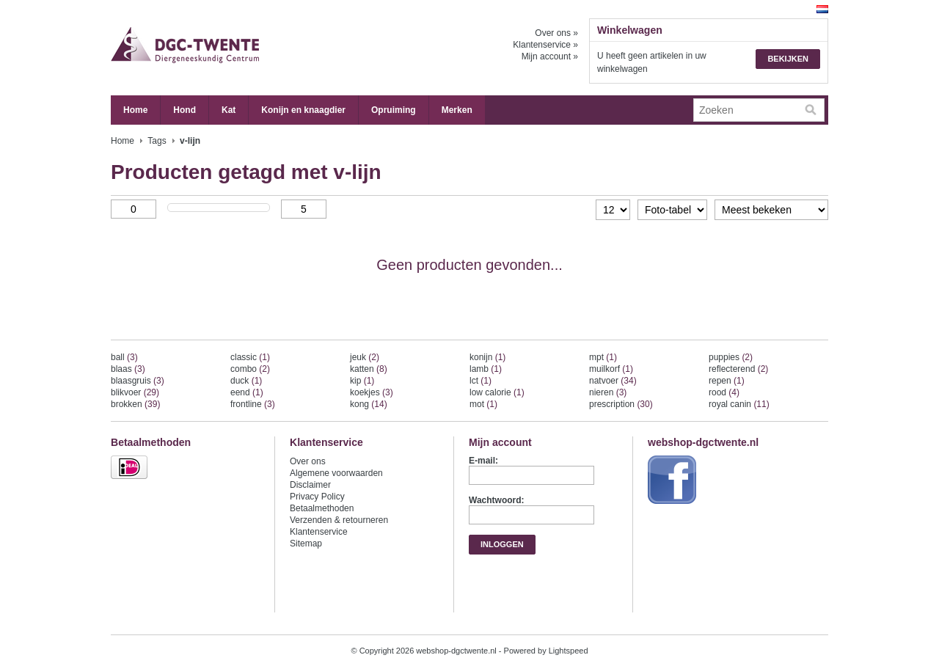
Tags (156, 141)
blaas (128, 369)
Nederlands (822, 9)
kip (362, 381)
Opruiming (393, 110)
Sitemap (306, 543)
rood (724, 392)
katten (368, 369)
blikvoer (135, 392)
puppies (731, 357)
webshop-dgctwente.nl (257, 47)
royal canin (739, 404)
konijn (487, 357)
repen (727, 381)
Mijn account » (550, 56)
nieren (607, 392)
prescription (621, 404)
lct (481, 381)
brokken (135, 404)
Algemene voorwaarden (336, 473)
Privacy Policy (317, 496)
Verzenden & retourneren (339, 520)
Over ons (308, 461)
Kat (228, 110)
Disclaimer (310, 485)
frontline (252, 404)
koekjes (371, 392)
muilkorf (611, 369)
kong (368, 404)
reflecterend (738, 369)
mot (483, 404)
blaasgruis (137, 381)
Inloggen (502, 544)
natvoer (613, 381)
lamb (486, 369)
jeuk (364, 357)
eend (246, 392)
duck (246, 381)
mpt (603, 357)
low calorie (497, 392)
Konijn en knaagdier (303, 110)
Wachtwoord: (497, 500)
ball (124, 357)
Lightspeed (568, 650)
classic (250, 357)
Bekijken (787, 58)
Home (135, 110)
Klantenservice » (545, 45)
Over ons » (556, 33)
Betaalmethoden (322, 508)
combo (250, 369)
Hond (184, 110)
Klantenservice (319, 532)
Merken (457, 110)
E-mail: (483, 460)
